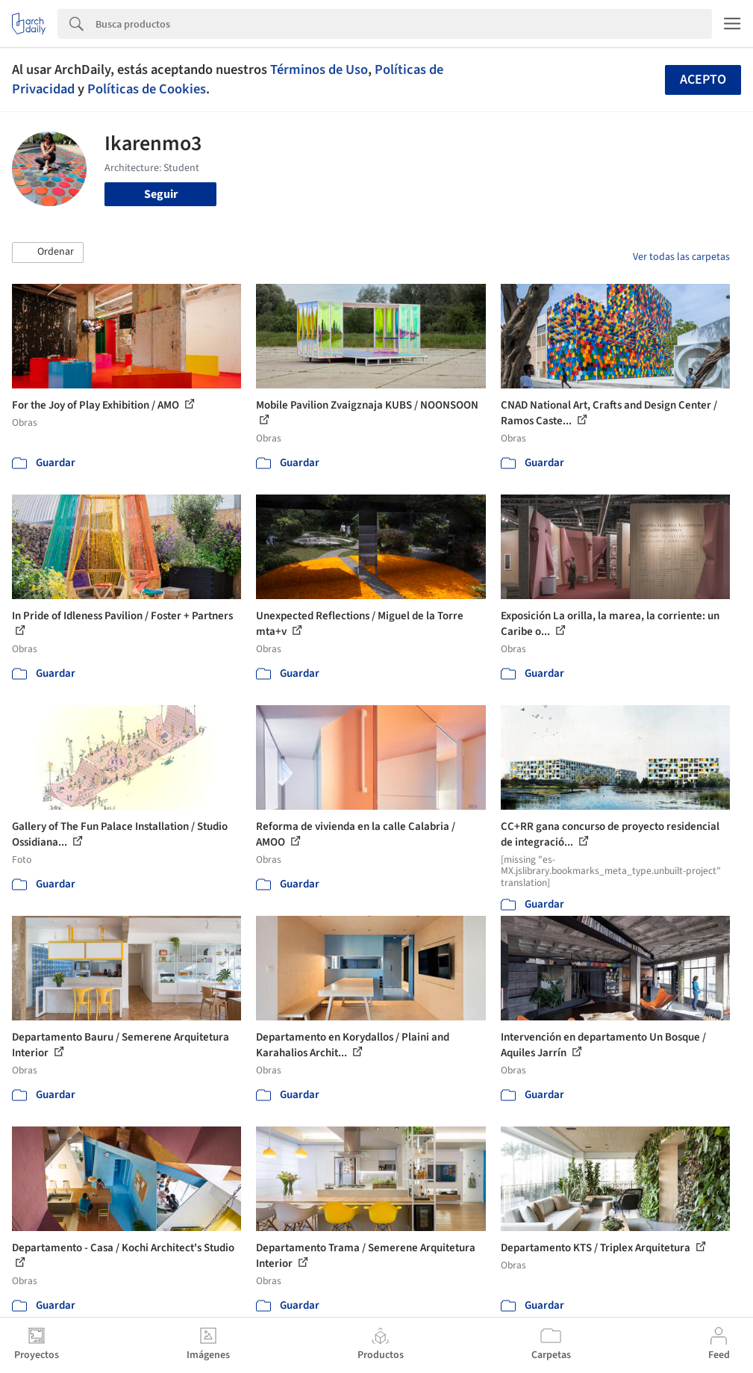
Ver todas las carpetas (681, 257)
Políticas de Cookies (146, 89)
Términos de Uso (319, 69)
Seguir (161, 194)
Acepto (703, 79)
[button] (48, 252)
